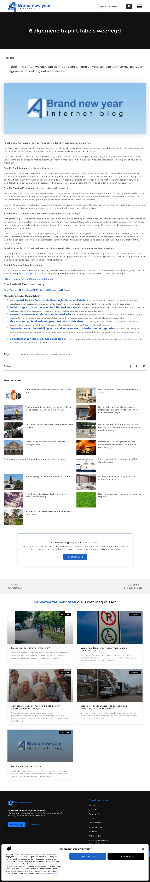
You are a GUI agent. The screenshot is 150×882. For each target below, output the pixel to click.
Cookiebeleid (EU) (96, 823)
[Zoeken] (129, 6)
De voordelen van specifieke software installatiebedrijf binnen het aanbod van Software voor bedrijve (118, 410)
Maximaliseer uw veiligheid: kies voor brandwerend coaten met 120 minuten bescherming (117, 444)
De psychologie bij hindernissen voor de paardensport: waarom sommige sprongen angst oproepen (119, 427)
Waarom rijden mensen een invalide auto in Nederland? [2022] (104, 649)
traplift (58, 148)
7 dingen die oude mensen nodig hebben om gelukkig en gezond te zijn (35, 707)
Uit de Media (93, 831)
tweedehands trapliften (62, 354)
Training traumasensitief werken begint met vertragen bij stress (35, 459)
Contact (92, 818)
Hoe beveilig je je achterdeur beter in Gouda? (47, 476)
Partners (93, 814)
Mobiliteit (9, 57)
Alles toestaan (88, 856)
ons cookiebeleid (51, 873)
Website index (94, 836)
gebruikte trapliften (26, 273)
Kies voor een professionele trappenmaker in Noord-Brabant (47, 321)
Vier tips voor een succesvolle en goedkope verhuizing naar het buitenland (104, 707)
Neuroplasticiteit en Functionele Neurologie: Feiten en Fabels (47, 300)
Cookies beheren (126, 856)
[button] (142, 848)
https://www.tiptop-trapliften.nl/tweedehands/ (28, 279)
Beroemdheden (95, 827)
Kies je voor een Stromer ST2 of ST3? (30, 648)
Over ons (92, 805)
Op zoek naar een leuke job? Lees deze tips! (37, 338)
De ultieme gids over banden (26, 766)
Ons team (92, 809)
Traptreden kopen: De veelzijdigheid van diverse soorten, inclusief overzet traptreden (62, 328)
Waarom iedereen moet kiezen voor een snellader (40, 314)
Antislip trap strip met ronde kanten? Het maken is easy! (45, 307)
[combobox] (112, 6)
